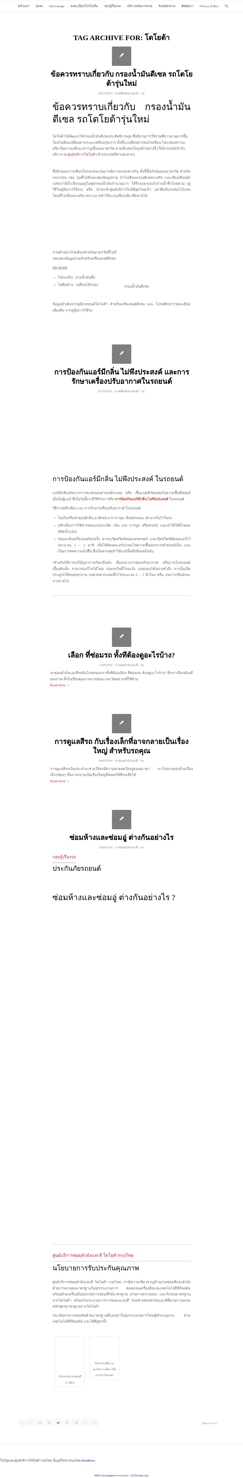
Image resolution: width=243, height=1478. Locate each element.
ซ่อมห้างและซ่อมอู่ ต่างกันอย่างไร (121, 837)
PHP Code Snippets (105, 1475)
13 (49, 1422)
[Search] (226, 6)
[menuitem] (23, 6)
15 (67, 1422)
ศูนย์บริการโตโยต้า (82, 154)
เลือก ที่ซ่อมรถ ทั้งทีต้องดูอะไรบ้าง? (121, 655)
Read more (59, 685)
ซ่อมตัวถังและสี (128, 665)
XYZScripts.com (139, 1475)
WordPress (88, 1460)
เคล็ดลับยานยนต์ (128, 93)
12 (40, 1422)
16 (76, 1422)
